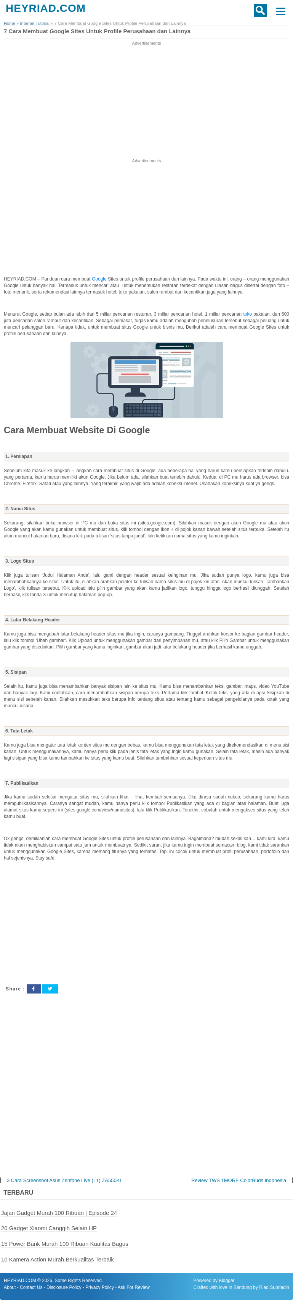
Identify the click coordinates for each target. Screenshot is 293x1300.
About (10, 1287)
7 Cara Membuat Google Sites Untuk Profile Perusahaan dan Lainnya (97, 31)
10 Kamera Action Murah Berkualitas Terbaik (57, 1259)
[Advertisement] (146, 100)
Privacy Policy (99, 1287)
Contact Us (31, 1287)
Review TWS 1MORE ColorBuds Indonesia (238, 1181)
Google (100, 279)
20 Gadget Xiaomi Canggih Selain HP (49, 1228)
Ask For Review (134, 1287)
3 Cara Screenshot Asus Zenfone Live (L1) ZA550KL (65, 1181)
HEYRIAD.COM (46, 8)
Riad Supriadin (274, 1287)
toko (248, 314)
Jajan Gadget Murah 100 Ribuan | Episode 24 (59, 1213)
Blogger (226, 1280)
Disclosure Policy (63, 1287)
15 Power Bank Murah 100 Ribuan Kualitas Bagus (64, 1243)
